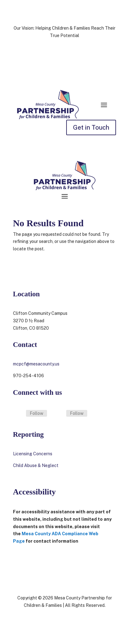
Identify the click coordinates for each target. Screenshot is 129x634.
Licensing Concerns (33, 453)
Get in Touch (91, 127)
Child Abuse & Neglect (35, 465)
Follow (36, 413)
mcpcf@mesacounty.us (36, 363)
